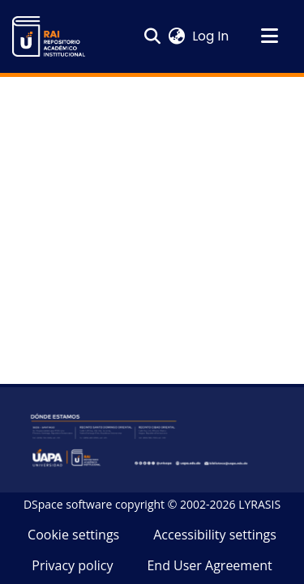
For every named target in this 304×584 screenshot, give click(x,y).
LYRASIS (259, 504)
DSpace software (68, 504)
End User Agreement (209, 565)
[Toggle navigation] (269, 36)
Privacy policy (72, 565)
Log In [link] (211, 36)
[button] (48, 36)
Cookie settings (73, 535)
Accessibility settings (214, 535)
